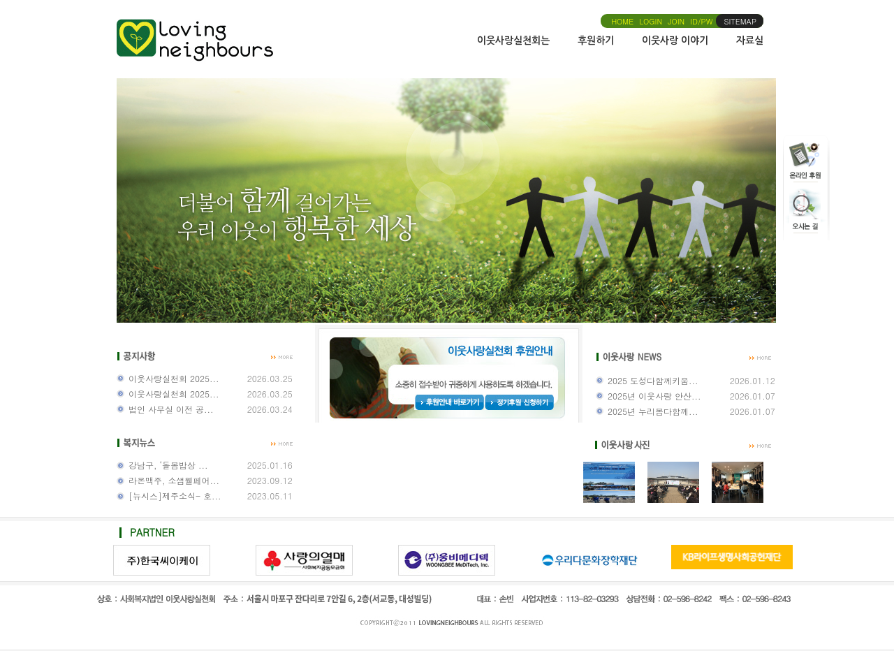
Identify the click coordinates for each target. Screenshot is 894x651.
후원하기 (596, 40)
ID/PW (701, 21)
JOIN (676, 21)
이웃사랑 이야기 (675, 40)
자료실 (749, 40)
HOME (622, 21)
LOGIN (650, 21)
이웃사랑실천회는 (513, 40)
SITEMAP (740, 21)
